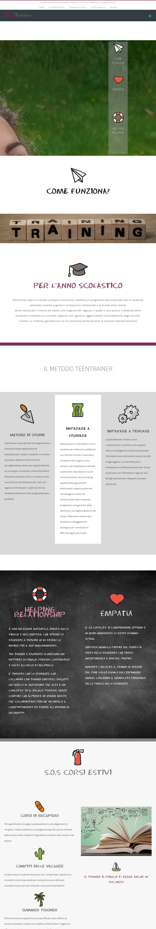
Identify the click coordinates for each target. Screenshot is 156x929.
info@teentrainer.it (108, 2)
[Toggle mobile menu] (150, 15)
